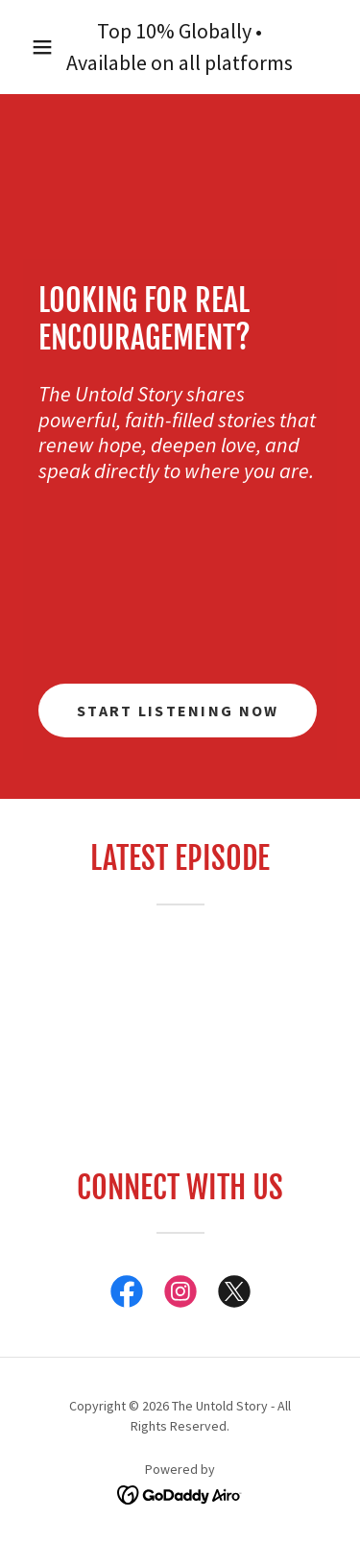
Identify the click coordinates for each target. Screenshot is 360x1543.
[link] (127, 1295)
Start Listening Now (177, 710)
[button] (42, 47)
